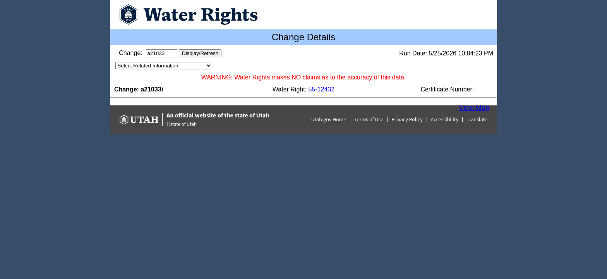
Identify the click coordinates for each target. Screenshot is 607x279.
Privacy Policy (407, 120)
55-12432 (322, 89)
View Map (474, 108)
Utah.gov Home (328, 120)
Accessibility (444, 120)
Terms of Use (368, 120)
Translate (476, 120)
